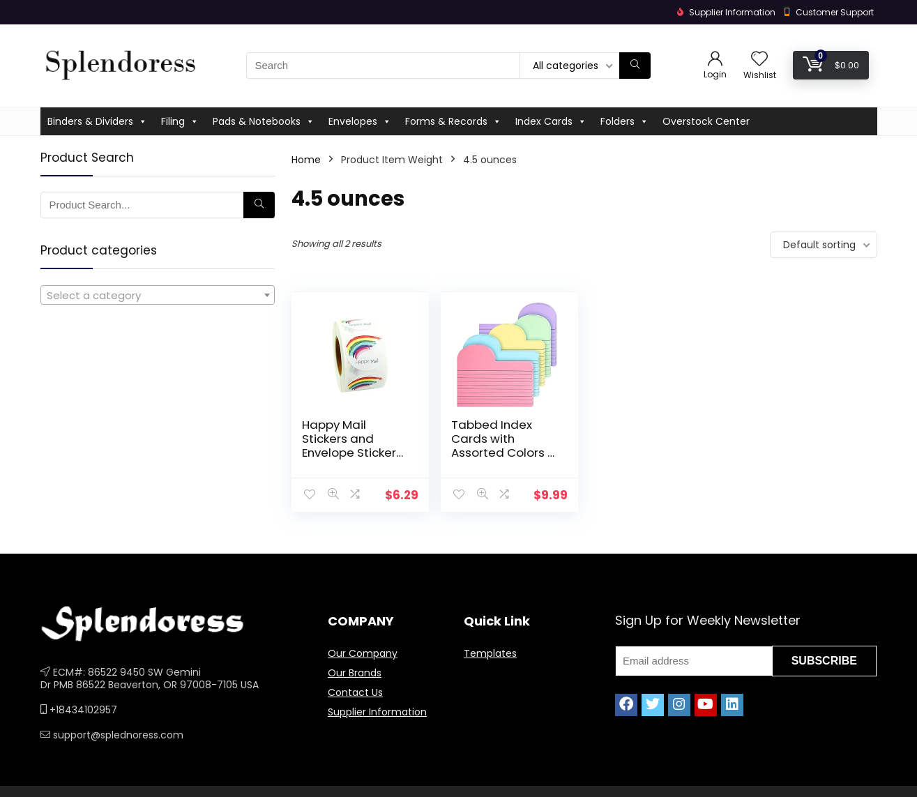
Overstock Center (706, 121)
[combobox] (157, 295)
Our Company (362, 653)
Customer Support (835, 12)
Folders (624, 121)
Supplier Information (377, 712)
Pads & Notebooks (263, 121)
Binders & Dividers (97, 121)
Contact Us (355, 692)
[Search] (635, 65)
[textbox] (157, 295)
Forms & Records (453, 121)
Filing (180, 121)
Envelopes (359, 121)
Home (306, 160)
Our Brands (354, 673)
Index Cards (550, 121)
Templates (490, 653)
